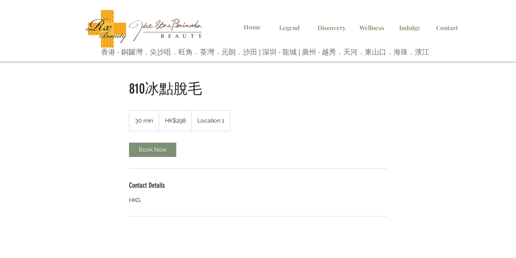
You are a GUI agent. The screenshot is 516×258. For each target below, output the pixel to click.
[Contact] (447, 28)
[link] (152, 150)
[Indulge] (409, 28)
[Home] (252, 27)
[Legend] (289, 28)
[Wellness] (371, 28)
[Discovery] (331, 28)
